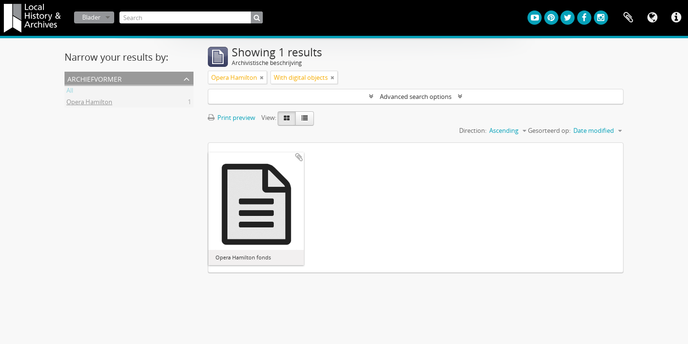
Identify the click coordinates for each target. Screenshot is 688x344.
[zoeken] (257, 17)
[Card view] (287, 118)
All (69, 91)
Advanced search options (415, 96)
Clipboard (628, 18)
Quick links (676, 18)
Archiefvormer (94, 78)
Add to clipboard (299, 157)
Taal (652, 18)
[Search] (191, 17)
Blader (91, 17)
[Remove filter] (262, 77)
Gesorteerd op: (549, 130)
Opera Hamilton (89, 103)
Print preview (231, 117)
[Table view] (304, 118)
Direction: (472, 130)
